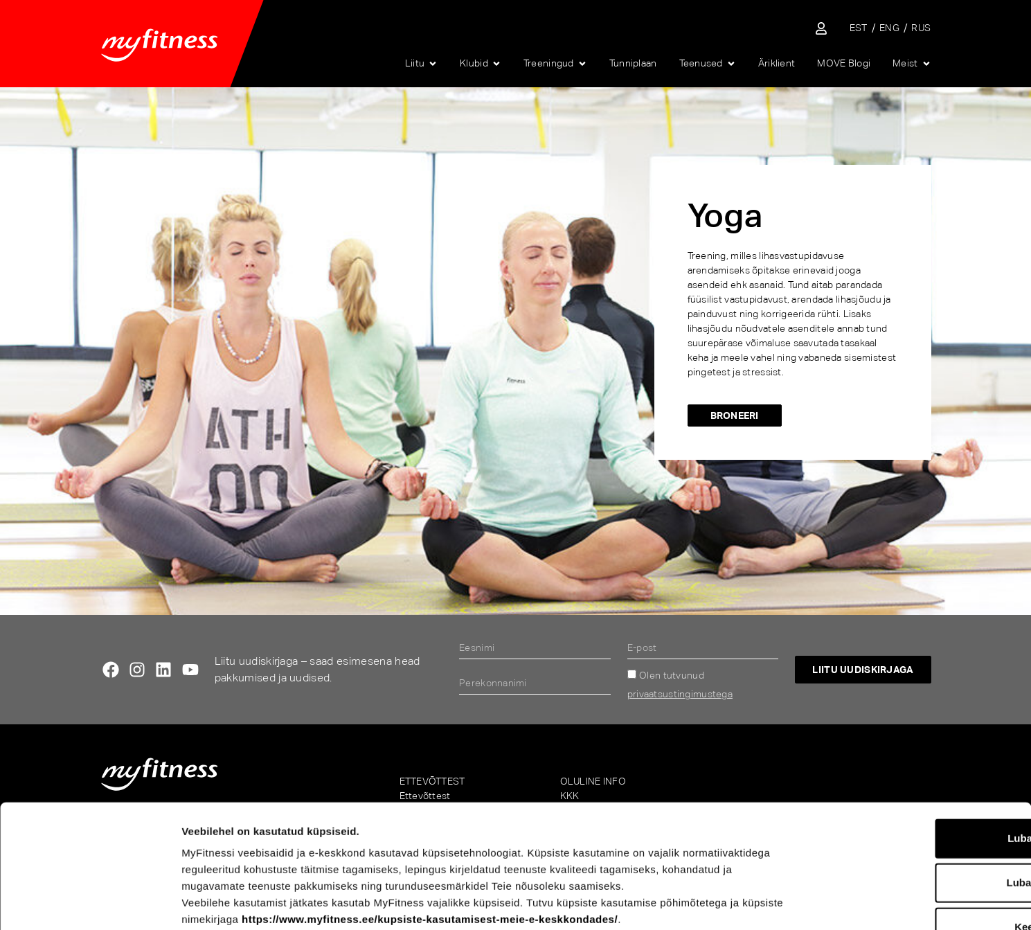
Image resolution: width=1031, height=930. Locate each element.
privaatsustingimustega (680, 693)
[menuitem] (859, 28)
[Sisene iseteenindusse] (821, 28)
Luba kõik (915, 732)
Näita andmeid (724, 903)
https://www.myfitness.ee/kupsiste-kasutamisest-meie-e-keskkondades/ (430, 813)
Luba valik (915, 777)
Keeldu (915, 821)
